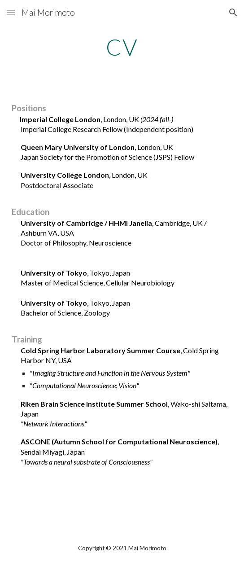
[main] (121, 47)
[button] (11, 12)
